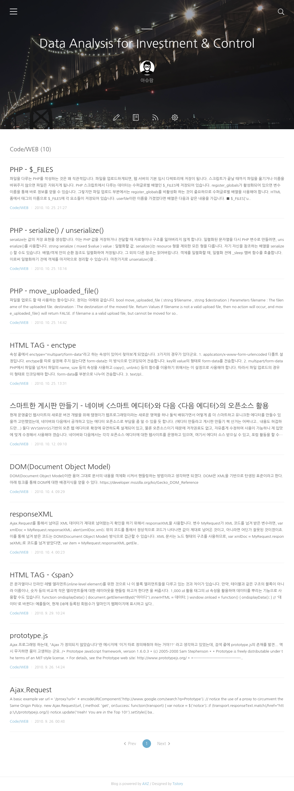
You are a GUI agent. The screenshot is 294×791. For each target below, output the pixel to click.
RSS (156, 117)
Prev (130, 744)
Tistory (178, 784)
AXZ (145, 784)
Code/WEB (19, 208)
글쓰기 (117, 117)
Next (163, 744)
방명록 (137, 117)
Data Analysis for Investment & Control (147, 43)
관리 (176, 117)
